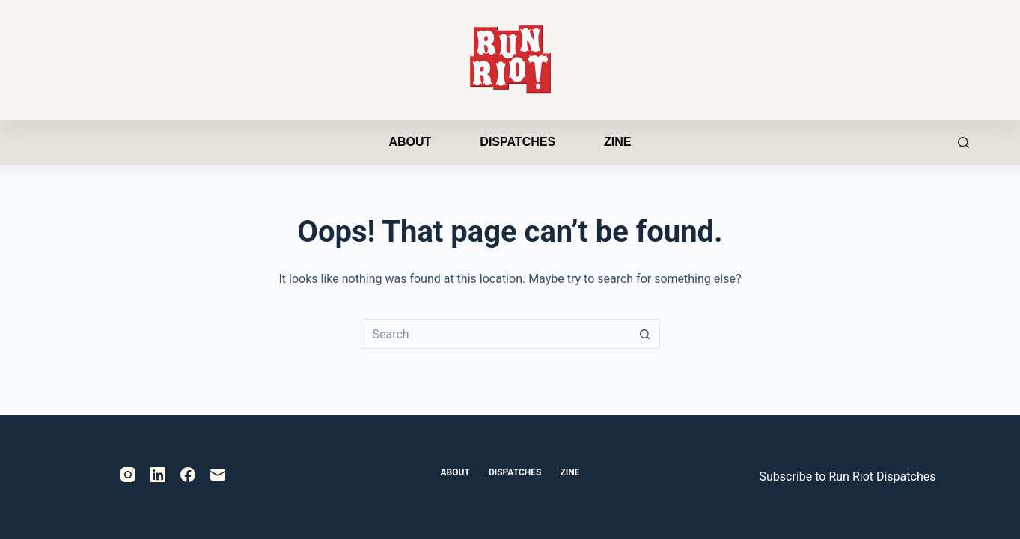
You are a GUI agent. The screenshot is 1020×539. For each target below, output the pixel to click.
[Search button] (645, 334)
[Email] (217, 474)
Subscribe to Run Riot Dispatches (848, 476)
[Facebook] (187, 474)
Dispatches (517, 141)
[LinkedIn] (157, 474)
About (409, 141)
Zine (617, 141)
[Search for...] (495, 334)
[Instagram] (127, 474)
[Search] (963, 142)
